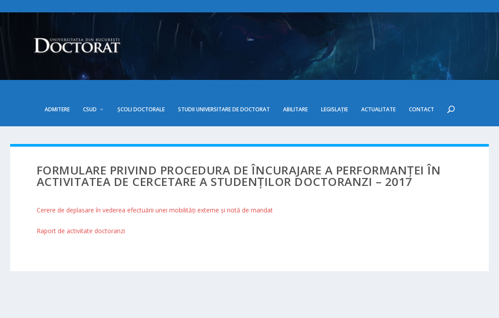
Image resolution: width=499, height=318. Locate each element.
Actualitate (378, 84)
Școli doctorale (141, 84)
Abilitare (295, 84)
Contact (421, 84)
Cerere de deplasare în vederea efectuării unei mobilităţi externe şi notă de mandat (155, 185)
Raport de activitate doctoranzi (81, 205)
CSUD (90, 84)
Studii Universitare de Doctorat (224, 84)
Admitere (57, 84)
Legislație (334, 84)
